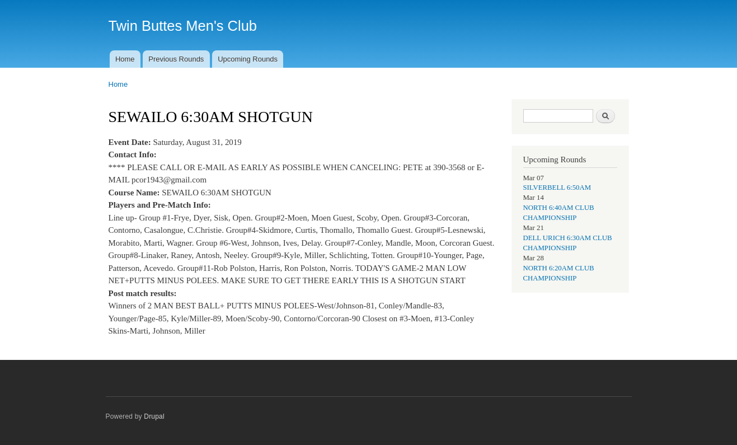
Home (125, 59)
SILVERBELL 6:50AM (557, 187)
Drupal (154, 416)
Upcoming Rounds (248, 59)
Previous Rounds (176, 59)
